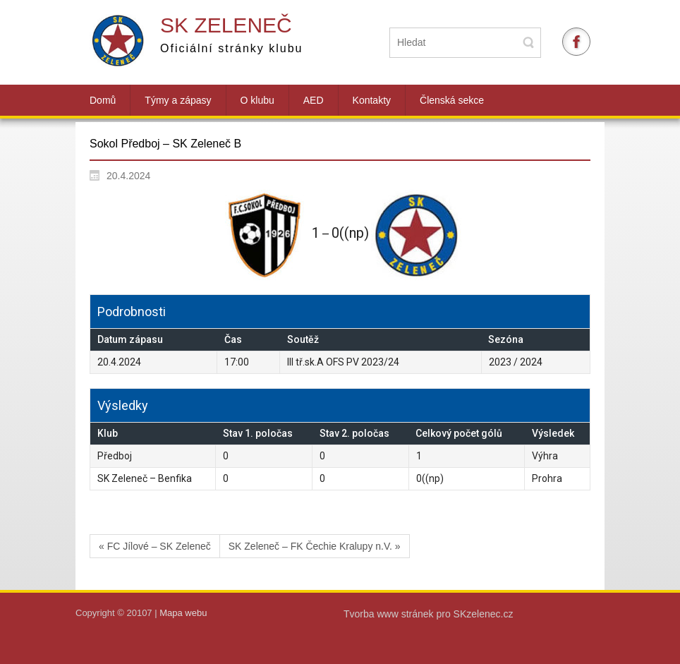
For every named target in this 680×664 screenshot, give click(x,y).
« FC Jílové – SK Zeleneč (155, 546)
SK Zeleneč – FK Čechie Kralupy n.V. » (315, 546)
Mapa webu (183, 613)
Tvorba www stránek (390, 614)
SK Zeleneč (226, 25)
